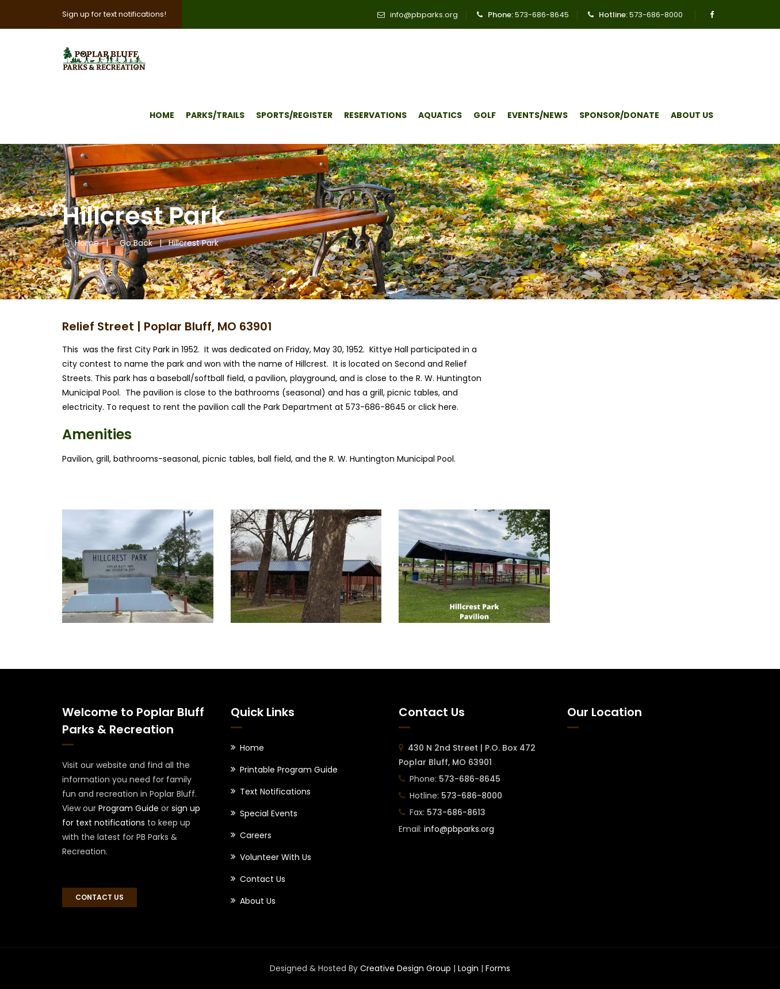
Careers (256, 835)
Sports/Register (294, 115)
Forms (497, 968)
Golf (484, 115)
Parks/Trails (215, 115)
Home (162, 115)
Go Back (133, 243)
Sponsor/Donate (619, 115)
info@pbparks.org (424, 14)
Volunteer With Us (275, 857)
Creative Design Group (405, 968)
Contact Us (99, 897)
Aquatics (440, 115)
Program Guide (128, 808)
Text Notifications (275, 791)
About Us (692, 115)
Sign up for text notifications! (114, 14)
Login (468, 968)
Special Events (268, 813)
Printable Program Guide (289, 769)
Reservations (375, 115)
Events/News (537, 115)
